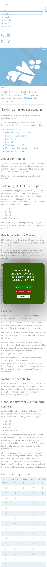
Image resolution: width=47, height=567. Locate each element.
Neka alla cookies (23, 291)
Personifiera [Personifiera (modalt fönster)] (23, 296)
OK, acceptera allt (23, 287)
